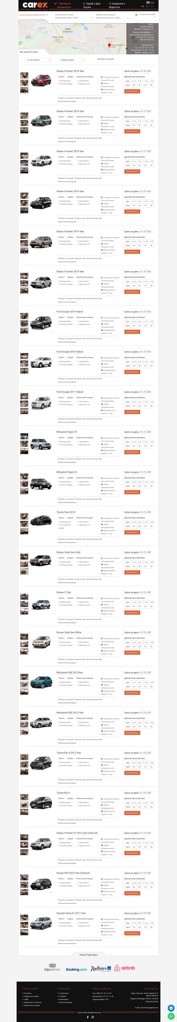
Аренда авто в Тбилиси (33, 1002)
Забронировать (132, 91)
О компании (63, 993)
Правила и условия (31, 996)
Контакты (27, 993)
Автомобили (64, 999)
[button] (37, 60)
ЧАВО (26, 999)
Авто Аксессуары (65, 1002)
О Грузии (62, 996)
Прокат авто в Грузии (32, 1005)
